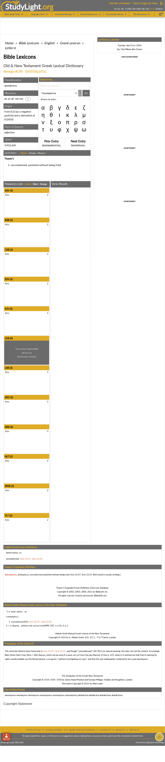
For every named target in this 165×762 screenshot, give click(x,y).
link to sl (134, 729)
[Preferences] (161, 14)
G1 (13, 111)
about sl (120, 729)
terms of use (33, 729)
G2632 (9, 119)
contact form (137, 736)
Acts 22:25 (87, 574)
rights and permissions (82, 729)
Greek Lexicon (70, 43)
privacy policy (53, 729)
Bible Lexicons (29, 43)
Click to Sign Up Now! (145, 3)
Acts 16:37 (75, 574)
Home (9, 43)
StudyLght (23, 6)
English (49, 43)
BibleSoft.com (100, 595)
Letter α (10, 48)
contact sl (105, 729)
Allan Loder (97, 683)
